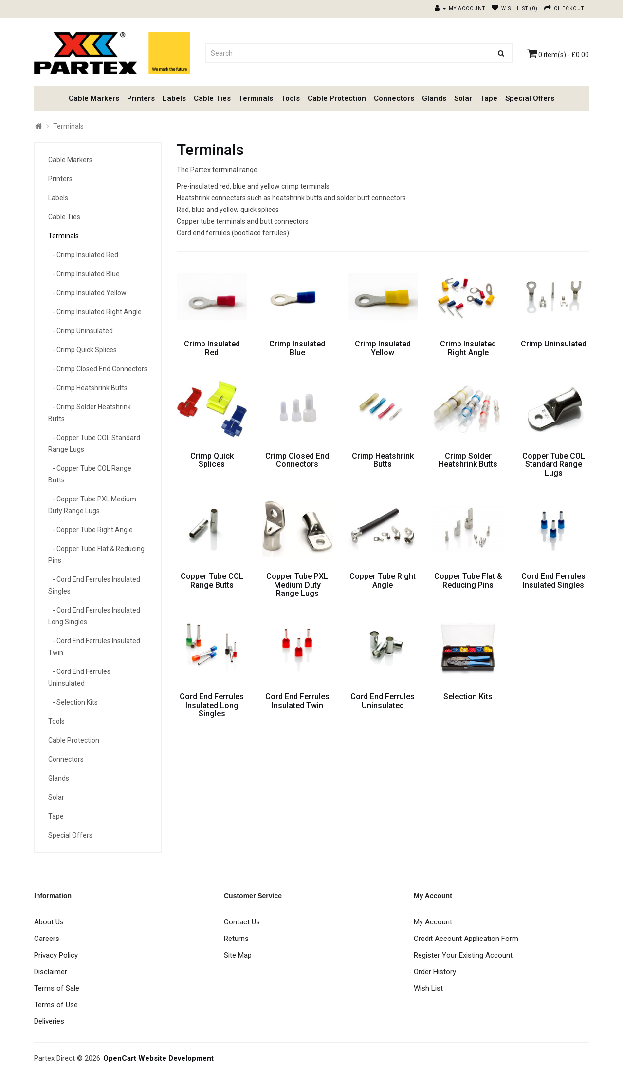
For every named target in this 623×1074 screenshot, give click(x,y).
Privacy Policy (56, 955)
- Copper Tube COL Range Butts (89, 474)
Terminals (255, 98)
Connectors (394, 98)
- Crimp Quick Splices (82, 350)
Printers (141, 98)
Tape (488, 98)
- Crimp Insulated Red (83, 255)
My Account (433, 922)
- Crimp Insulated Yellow (87, 293)
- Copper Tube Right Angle (90, 530)
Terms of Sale (56, 988)
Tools (290, 98)
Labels (174, 98)
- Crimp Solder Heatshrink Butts (89, 412)
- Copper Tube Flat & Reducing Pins (96, 554)
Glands (434, 98)
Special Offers (529, 98)
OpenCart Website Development (158, 1058)
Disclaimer (50, 971)
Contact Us (242, 922)
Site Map (238, 955)
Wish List (428, 988)
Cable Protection (337, 98)
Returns (236, 938)
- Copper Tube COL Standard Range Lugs (94, 443)
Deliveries (49, 1021)
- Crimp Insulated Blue (84, 274)
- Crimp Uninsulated (80, 331)
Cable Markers (94, 98)
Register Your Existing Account (463, 955)
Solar (463, 98)
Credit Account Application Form (466, 938)
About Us (49, 922)
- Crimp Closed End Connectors (97, 369)
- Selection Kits (73, 702)
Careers (46, 938)
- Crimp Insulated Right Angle (95, 312)
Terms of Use (56, 1004)
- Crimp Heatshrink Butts (88, 388)
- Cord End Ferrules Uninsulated (79, 677)
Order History (435, 971)
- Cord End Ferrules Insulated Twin (94, 646)
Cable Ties (212, 98)
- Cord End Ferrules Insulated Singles (94, 585)
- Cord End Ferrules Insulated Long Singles (94, 616)
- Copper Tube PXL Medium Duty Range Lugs (92, 505)
